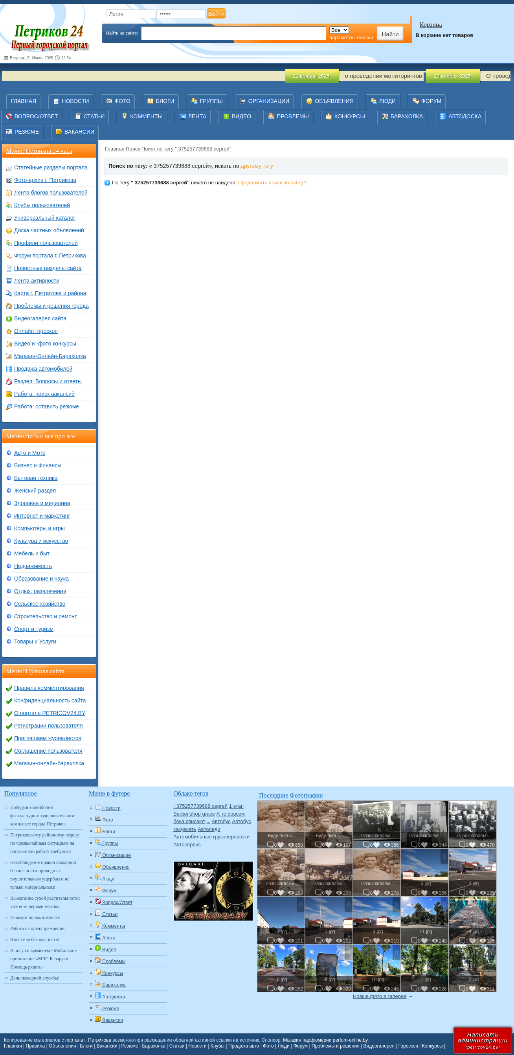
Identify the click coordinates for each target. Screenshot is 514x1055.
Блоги (86, 1046)
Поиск (133, 149)
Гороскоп (408, 1046)
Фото (268, 1046)
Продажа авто (243, 1046)
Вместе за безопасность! (34, 939)
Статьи (177, 1046)
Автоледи (209, 829)
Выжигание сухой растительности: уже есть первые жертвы (45, 902)
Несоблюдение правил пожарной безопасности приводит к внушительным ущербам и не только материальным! (43, 875)
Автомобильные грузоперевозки (211, 837)
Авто (208, 822)
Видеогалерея (378, 1046)
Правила (35, 1046)
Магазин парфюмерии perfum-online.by (325, 1040)
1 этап (236, 806)
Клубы (218, 1046)
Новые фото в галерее (380, 996)
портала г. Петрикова (88, 1040)
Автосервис (187, 844)
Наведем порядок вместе (35, 917)
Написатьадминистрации (483, 1040)
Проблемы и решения (336, 1046)
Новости (197, 1046)
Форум (301, 1046)
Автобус (220, 821)
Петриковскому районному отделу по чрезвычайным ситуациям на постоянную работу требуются (44, 843)
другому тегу (257, 166)
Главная (114, 149)
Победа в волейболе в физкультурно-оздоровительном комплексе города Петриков (42, 816)
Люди (284, 1046)
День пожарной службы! (35, 978)
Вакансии (107, 1046)
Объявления (62, 1046)
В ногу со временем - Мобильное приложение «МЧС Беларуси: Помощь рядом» (43, 959)
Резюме (129, 1046)
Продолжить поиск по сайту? (272, 183)
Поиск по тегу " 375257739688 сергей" (186, 149)
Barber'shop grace (194, 814)
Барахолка (153, 1046)
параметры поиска (351, 37)
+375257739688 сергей (200, 806)
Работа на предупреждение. (38, 928)
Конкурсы (432, 1046)
